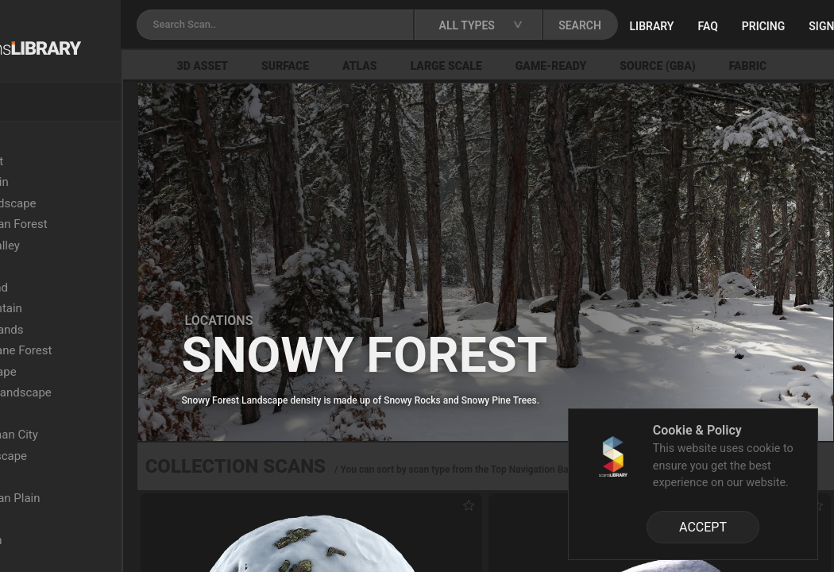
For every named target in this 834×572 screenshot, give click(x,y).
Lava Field (64, 414)
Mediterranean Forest (94, 224)
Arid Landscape (78, 372)
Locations (47, 140)
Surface (374, 66)
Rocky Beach (71, 540)
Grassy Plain (70, 477)
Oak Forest (66, 519)
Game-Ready (640, 66)
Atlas (448, 66)
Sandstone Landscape (96, 392)
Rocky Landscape (83, 456)
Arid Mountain (74, 182)
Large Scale (535, 66)
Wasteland (65, 266)
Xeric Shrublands (82, 330)
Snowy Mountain (81, 308)
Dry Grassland (74, 287)
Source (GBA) (747, 66)
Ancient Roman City (89, 434)
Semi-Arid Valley (80, 245)
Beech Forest (71, 161)
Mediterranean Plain (90, 498)
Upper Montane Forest (96, 350)
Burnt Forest (69, 561)
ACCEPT (703, 527)
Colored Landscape (88, 203)
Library (758, 26)
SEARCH (686, 25)
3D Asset (292, 66)
